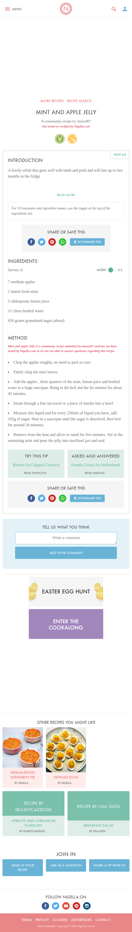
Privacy (42, 920)
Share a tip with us (109, 865)
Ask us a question (66, 865)
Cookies (59, 920)
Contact (103, 920)
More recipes (52, 101)
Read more (66, 195)
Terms (27, 920)
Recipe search (79, 101)
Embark (51, 926)
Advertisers (81, 920)
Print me (120, 154)
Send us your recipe (22, 867)
